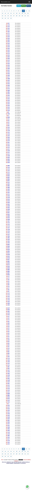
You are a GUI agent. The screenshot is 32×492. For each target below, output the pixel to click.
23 (2, 15)
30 (22, 15)
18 (16, 13)
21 (25, 13)
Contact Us (16, 460)
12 (29, 10)
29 (19, 15)
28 (16, 15)
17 (13, 13)
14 (5, 13)
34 (5, 18)
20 (22, 13)
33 (2, 18)
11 (26, 10)
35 (8, 18)
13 (2, 13)
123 (28, 5)
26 (10, 15)
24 (5, 15)
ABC (23, 5)
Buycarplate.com (5, 2)
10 (23, 10)
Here (2, 459)
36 (10, 18)
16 (10, 13)
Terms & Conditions (27, 459)
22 (27, 13)
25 (8, 15)
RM (18, 5)
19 (19, 13)
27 (13, 15)
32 (27, 15)
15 (8, 13)
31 (25, 15)
